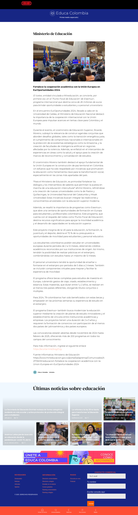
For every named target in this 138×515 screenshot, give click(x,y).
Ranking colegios (47, 497)
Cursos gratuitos (47, 492)
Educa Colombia (72, 13)
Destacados (18, 484)
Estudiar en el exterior (49, 489)
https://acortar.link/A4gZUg (47, 351)
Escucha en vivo (75, 484)
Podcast (72, 486)
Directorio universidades (49, 484)
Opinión (17, 492)
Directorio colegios (48, 486)
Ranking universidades (49, 495)
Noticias (17, 486)
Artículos (17, 489)
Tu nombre (91, 487)
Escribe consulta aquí (96, 497)
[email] (106, 481)
